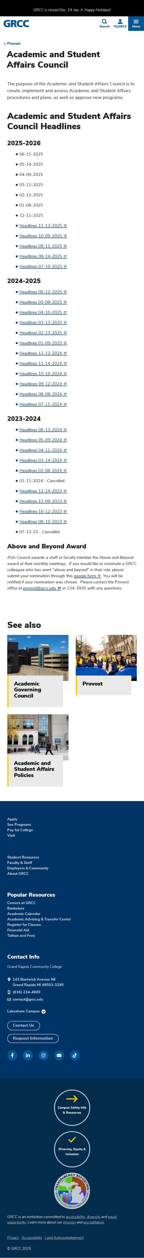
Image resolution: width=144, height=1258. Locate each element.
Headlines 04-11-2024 (43, 450)
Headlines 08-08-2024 (43, 394)
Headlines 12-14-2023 (43, 491)
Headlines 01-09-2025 (43, 343)
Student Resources (23, 857)
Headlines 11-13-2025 (43, 226)
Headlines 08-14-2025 (43, 256)
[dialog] (130, 1244)
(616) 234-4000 (26, 992)
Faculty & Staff (19, 863)
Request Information (33, 1038)
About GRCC (18, 874)
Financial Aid (18, 930)
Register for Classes (24, 925)
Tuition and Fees (21, 935)
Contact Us (23, 1026)
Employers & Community (28, 868)
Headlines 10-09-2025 (43, 236)
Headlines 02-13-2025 (43, 333)
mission (69, 1222)
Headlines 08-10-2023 (43, 522)
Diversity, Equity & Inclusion (72, 1151)
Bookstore (15, 908)
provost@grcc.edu (42, 588)
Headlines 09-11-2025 (43, 246)
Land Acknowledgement (64, 1238)
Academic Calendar (23, 914)
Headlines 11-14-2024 (43, 364)
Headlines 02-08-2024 (43, 471)
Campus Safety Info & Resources (72, 1110)
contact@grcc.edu (28, 999)
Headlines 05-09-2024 (43, 440)
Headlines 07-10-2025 (43, 267)
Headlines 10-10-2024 (43, 374)
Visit (11, 835)
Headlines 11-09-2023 (43, 501)
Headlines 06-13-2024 (43, 430)
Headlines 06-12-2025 (43, 292)
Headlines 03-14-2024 (43, 461)
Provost (13, 43)
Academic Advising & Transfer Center (39, 919)
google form (87, 576)
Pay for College (20, 830)
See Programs (19, 824)
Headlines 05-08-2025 (43, 302)
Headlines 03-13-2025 (43, 323)
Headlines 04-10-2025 (43, 313)
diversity (93, 1217)
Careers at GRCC (21, 903)
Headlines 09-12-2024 (43, 384)
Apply (12, 819)
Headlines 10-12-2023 (43, 512)
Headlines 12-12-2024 (43, 353)
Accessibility (32, 1238)
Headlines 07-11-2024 (43, 404)
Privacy (13, 1238)
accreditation (93, 1222)
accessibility (75, 1217)
